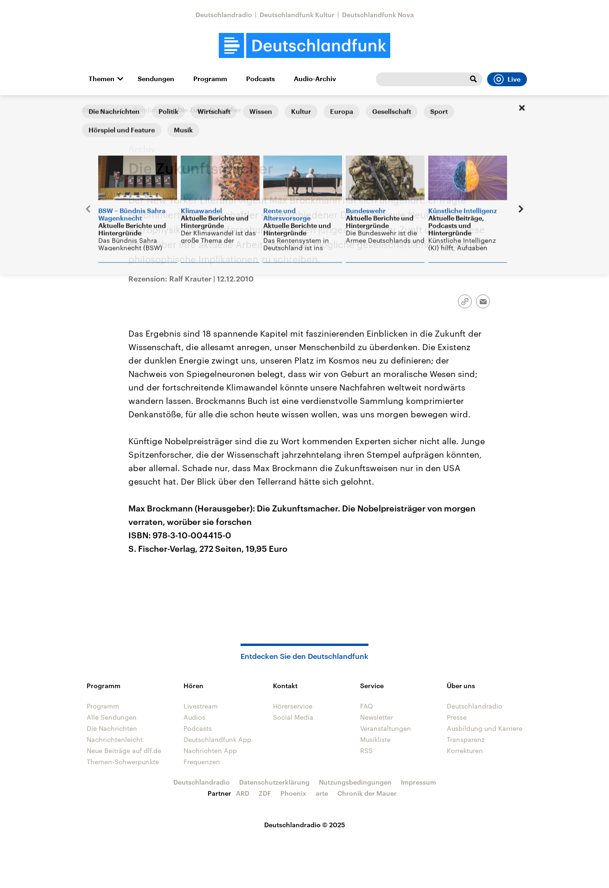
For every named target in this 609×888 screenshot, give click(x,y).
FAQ (366, 706)
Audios (194, 717)
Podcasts (260, 79)
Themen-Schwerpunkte (123, 762)
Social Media (293, 717)
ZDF (265, 793)
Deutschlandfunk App (217, 739)
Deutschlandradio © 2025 (304, 825)
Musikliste (375, 739)
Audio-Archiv (315, 79)
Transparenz (466, 739)
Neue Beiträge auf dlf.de (124, 750)
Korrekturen (465, 750)
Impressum (418, 782)
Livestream (201, 706)
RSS (366, 750)
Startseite (97, 110)
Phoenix (293, 793)
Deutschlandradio (224, 15)
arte (322, 793)
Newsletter (376, 717)
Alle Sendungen (145, 110)
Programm (210, 79)
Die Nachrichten (112, 728)
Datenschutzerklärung (274, 782)
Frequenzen (202, 762)
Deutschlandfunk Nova (378, 15)
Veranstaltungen (385, 728)
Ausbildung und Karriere (484, 728)
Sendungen (156, 79)
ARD (242, 793)
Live (507, 79)
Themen (101, 79)
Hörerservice (292, 706)
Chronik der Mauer (367, 793)
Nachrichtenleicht (115, 739)
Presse (457, 717)
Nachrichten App (210, 750)
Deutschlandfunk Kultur (297, 15)
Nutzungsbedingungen (355, 782)
